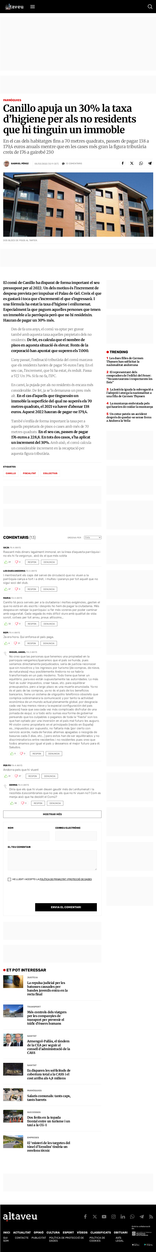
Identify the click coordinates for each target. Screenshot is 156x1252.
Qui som (6, 1239)
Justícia (32, 977)
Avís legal (120, 1239)
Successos (34, 1112)
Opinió (39, 1232)
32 (9, 624)
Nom (10, 828)
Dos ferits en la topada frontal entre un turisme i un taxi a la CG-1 (48, 1121)
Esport (68, 1232)
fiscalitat (29, 473)
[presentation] (38, 895)
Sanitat (32, 1036)
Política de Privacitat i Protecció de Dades (66, 879)
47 (9, 589)
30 (15, 803)
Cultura (53, 1232)
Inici (6, 1232)
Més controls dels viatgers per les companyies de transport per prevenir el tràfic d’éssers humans (47, 1018)
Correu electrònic (67, 828)
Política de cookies (97, 1239)
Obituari (121, 1232)
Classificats (100, 1232)
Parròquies (12, 100)
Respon (32, 562)
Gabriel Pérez (20, 163)
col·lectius (50, 473)
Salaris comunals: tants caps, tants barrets (49, 1098)
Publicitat (39, 1237)
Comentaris (74, 163)
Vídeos (82, 1232)
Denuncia (49, 562)
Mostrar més (52, 814)
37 (20, 776)
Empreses (33, 1137)
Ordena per (74, 537)
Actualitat (22, 1232)
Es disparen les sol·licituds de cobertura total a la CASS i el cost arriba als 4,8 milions (49, 1074)
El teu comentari (19, 847)
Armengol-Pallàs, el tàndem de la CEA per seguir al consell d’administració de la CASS (48, 1047)
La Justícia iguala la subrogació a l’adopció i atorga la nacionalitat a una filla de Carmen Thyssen (129, 393)
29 (9, 562)
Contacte (22, 1237)
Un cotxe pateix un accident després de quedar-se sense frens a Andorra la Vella (128, 417)
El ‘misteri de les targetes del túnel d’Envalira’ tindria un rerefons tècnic (48, 1146)
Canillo (11, 473)
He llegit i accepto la (50, 879)
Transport (34, 1007)
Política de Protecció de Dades (66, 1239)
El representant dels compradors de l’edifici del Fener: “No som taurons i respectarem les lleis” (129, 377)
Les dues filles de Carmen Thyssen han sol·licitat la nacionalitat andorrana (124, 361)
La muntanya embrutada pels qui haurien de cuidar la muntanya (129, 405)
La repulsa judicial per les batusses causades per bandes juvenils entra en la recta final (47, 988)
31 (19, 643)
